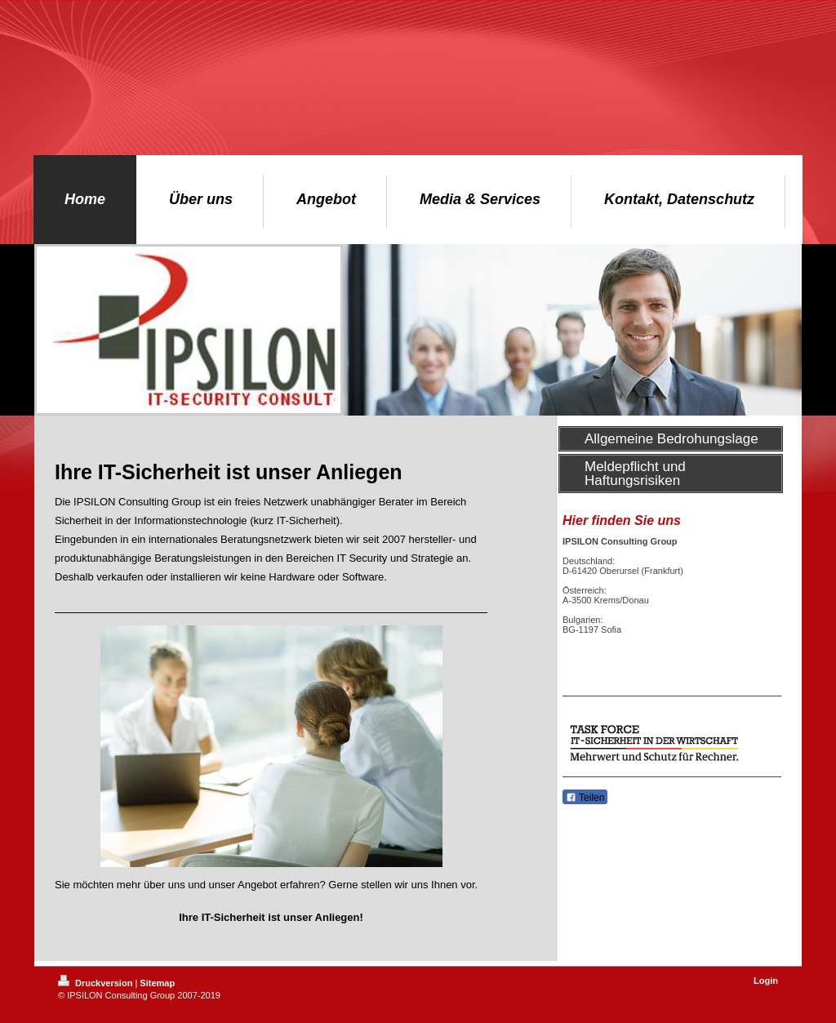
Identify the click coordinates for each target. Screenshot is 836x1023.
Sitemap (157, 983)
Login (766, 980)
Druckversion (96, 983)
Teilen (585, 797)
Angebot (257, 884)
